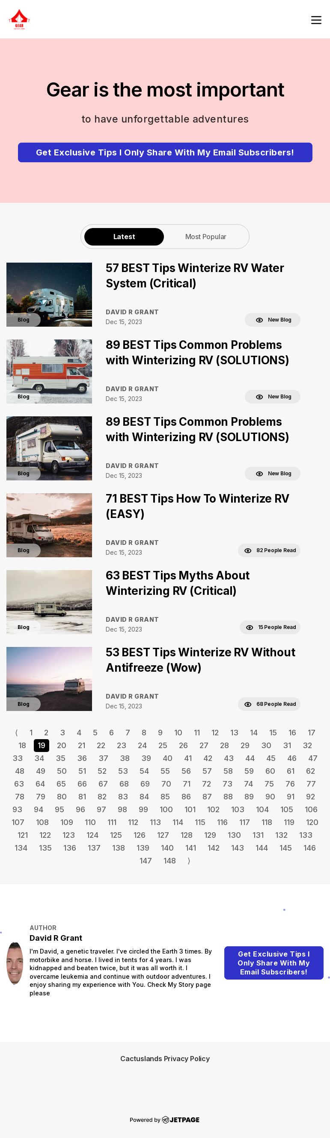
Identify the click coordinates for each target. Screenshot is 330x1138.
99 (143, 809)
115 (200, 822)
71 (186, 783)
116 (222, 822)
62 (310, 770)
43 (229, 758)
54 (144, 770)
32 (307, 745)
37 (103, 758)
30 (266, 745)
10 (178, 732)
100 (166, 809)
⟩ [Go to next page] (188, 860)
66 (82, 783)
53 (123, 770)
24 (142, 745)
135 (45, 847)
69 (145, 783)
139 (143, 847)
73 (227, 783)
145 (285, 847)
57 (207, 770)
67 (103, 783)
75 (269, 783)
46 (292, 758)
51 (82, 770)
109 (66, 822)
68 (124, 783)
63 (19, 783)
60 (270, 770)
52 (102, 770)
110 (90, 822)
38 (125, 758)
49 (40, 770)
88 (228, 796)
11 (197, 732)
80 (62, 796)
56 (186, 770)
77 (311, 783)
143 (237, 847)
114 (177, 822)
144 (262, 847)
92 (310, 796)
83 (123, 796)
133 (305, 835)
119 (289, 822)
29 (245, 745)
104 (262, 809)
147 (146, 860)
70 (166, 783)
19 (41, 745)
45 (271, 758)
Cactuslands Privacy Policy (165, 1058)
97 (101, 809)
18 (22, 745)
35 (60, 758)
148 (170, 860)
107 (18, 822)
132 (281, 835)
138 (118, 847)
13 (234, 732)
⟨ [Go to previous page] (16, 732)
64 (40, 783)
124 (92, 835)
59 (249, 770)
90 (270, 796)
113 (155, 822)
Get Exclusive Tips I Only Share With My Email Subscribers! (165, 152)
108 (42, 822)
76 (290, 783)
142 (214, 847)
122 (45, 835)
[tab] (124, 236)
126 (140, 835)
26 (183, 745)
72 (206, 783)
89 (249, 796)
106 (311, 809)
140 (167, 847)
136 (69, 847)
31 (287, 745)
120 (312, 822)
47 (313, 758)
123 (68, 835)
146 (309, 847)
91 (290, 796)
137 (94, 847)
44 (250, 758)
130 (234, 835)
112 (133, 822)
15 (273, 732)
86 (186, 796)
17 (311, 732)
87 (207, 796)
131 (258, 835)
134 (21, 847)
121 (23, 835)
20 (61, 745)
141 (190, 847)
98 (122, 809)
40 (167, 758)
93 (17, 809)
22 (101, 745)
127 (163, 835)
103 (237, 809)
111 (111, 822)
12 (215, 732)
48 (19, 770)
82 (102, 796)
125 (116, 835)
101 (190, 809)
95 (59, 809)
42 (207, 758)
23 (121, 745)
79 (40, 796)
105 (286, 809)
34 (39, 758)
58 (228, 770)
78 (19, 796)
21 (81, 745)
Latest (124, 236)
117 (244, 822)
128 (187, 835)
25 (162, 745)
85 (165, 796)
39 (146, 758)
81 (82, 796)
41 (188, 758)
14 (254, 732)
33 (17, 758)
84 (144, 796)
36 (82, 758)
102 (213, 809)
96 (80, 809)
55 (165, 770)
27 (203, 745)
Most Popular (206, 236)
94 (38, 809)
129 (210, 835)
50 (62, 770)
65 (61, 783)
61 (290, 770)
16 (292, 732)
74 (248, 783)
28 (224, 745)
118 (267, 822)
